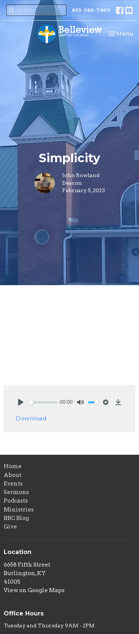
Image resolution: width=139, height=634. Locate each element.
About (12, 475)
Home (12, 466)
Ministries (19, 509)
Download (31, 418)
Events (13, 483)
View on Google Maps (34, 590)
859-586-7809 (91, 10)
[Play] (21, 402)
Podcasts (16, 500)
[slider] (43, 402)
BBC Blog (16, 518)
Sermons (16, 492)
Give (10, 526)
